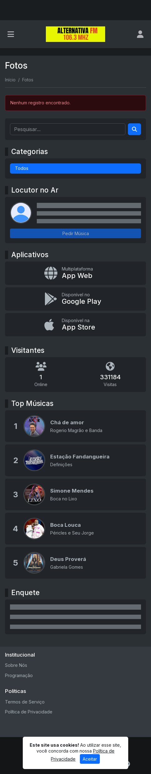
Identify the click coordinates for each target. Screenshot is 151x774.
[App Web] (75, 273)
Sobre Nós (16, 665)
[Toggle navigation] (11, 34)
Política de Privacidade (28, 711)
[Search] (134, 129)
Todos (21, 168)
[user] (140, 34)
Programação (19, 675)
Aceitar (90, 759)
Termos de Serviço (25, 701)
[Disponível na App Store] (75, 324)
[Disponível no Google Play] (75, 299)
